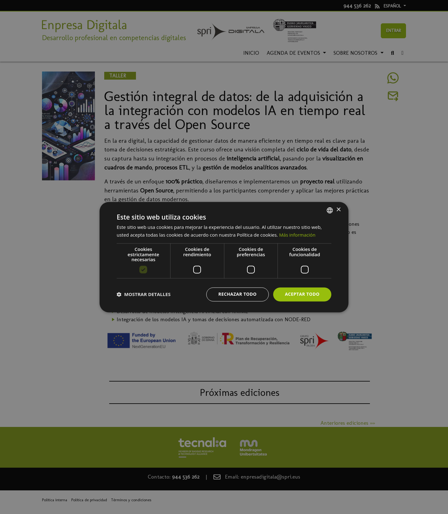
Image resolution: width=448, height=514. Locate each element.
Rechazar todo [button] (237, 294)
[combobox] (330, 210)
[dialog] (224, 257)
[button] (143, 294)
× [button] (338, 209)
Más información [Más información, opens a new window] (297, 235)
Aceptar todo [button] (302, 294)
